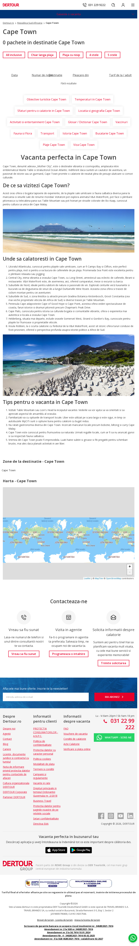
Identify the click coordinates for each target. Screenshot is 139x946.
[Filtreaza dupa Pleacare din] (81, 75)
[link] (14, 55)
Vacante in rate (41, 783)
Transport (47, 133)
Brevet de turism (45, 920)
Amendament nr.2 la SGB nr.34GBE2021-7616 (68, 929)
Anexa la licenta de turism (87, 920)
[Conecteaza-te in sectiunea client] (123, 5)
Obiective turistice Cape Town (46, 99)
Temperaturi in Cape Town (92, 99)
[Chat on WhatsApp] (132, 938)
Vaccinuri (122, 122)
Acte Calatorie (72, 744)
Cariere (7, 749)
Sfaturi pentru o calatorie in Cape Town (43, 111)
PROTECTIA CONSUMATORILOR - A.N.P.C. (45, 732)
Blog (5, 744)
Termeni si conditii (43, 769)
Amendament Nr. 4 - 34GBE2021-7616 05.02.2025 (69, 935)
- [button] (130, 572)
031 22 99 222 (121, 724)
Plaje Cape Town (54, 145)
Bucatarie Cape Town (109, 133)
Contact (7, 739)
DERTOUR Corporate (15, 792)
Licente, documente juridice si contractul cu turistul (16, 758)
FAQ (66, 728)
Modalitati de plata (44, 764)
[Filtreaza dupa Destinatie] (55, 75)
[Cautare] (113, 5)
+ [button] (130, 567)
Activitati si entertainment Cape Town (35, 122)
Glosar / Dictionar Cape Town (87, 122)
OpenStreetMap (113, 578)
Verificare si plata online (77, 749)
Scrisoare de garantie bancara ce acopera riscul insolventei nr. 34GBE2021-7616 (68, 926)
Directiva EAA (41, 823)
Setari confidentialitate (46, 818)
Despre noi (9, 728)
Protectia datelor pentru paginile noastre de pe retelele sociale (47, 809)
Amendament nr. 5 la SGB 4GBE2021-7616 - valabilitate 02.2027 (68, 938)
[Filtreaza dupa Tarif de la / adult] (120, 75)
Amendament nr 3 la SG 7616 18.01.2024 (68, 932)
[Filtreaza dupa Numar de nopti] (42, 75)
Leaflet (87, 578)
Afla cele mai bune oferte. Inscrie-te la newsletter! (35, 689)
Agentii (7, 733)
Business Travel (42, 801)
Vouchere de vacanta (75, 733)
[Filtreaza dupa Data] (14, 75)
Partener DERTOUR (14, 797)
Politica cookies (42, 759)
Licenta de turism (64, 920)
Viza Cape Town (84, 145)
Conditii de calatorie (75, 739)
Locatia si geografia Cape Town (99, 111)
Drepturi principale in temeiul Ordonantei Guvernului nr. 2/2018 (45, 792)
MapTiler (99, 578)
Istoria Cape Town (75, 133)
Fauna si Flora (23, 133)
